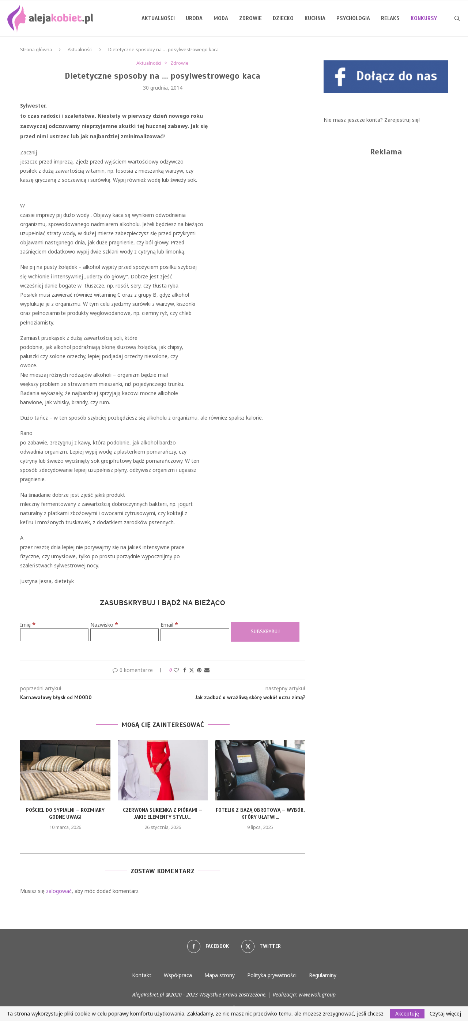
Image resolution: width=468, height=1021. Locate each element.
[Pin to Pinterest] (199, 670)
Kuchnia (315, 18)
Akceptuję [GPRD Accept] (407, 1013)
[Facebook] (208, 946)
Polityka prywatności (272, 975)
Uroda (194, 18)
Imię (27, 624)
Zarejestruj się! (402, 119)
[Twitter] (261, 946)
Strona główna (36, 49)
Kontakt (141, 975)
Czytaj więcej (445, 1013)
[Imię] (54, 634)
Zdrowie (250, 18)
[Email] (195, 634)
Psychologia (353, 18)
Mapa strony (219, 975)
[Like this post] (176, 670)
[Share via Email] (207, 670)
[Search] (457, 18)
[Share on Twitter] (191, 670)
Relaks (390, 18)
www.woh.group (317, 994)
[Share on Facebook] (184, 670)
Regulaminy (322, 975)
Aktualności (158, 18)
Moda (221, 18)
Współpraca (178, 975)
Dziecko (283, 18)
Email (169, 624)
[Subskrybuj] (265, 632)
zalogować (59, 890)
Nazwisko (104, 624)
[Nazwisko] (124, 634)
